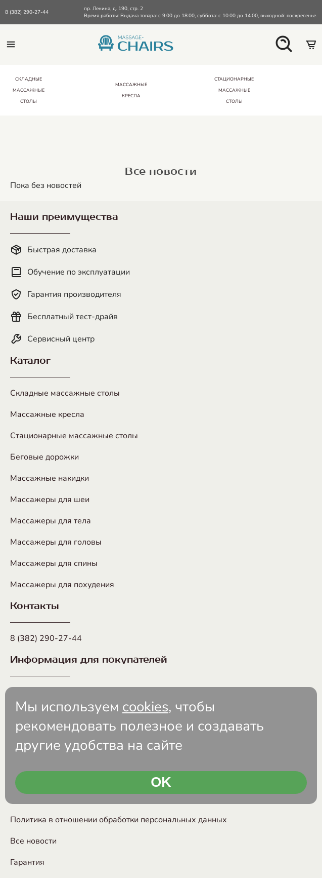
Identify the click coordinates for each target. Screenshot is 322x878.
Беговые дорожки (44, 457)
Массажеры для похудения (62, 584)
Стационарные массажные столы (74, 435)
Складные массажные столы (65, 393)
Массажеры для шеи (49, 499)
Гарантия (27, 862)
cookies (145, 706)
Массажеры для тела (50, 520)
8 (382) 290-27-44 (27, 12)
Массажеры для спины (54, 563)
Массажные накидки (49, 478)
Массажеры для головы (56, 542)
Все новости (33, 841)
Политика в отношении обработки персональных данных (118, 819)
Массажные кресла (47, 414)
